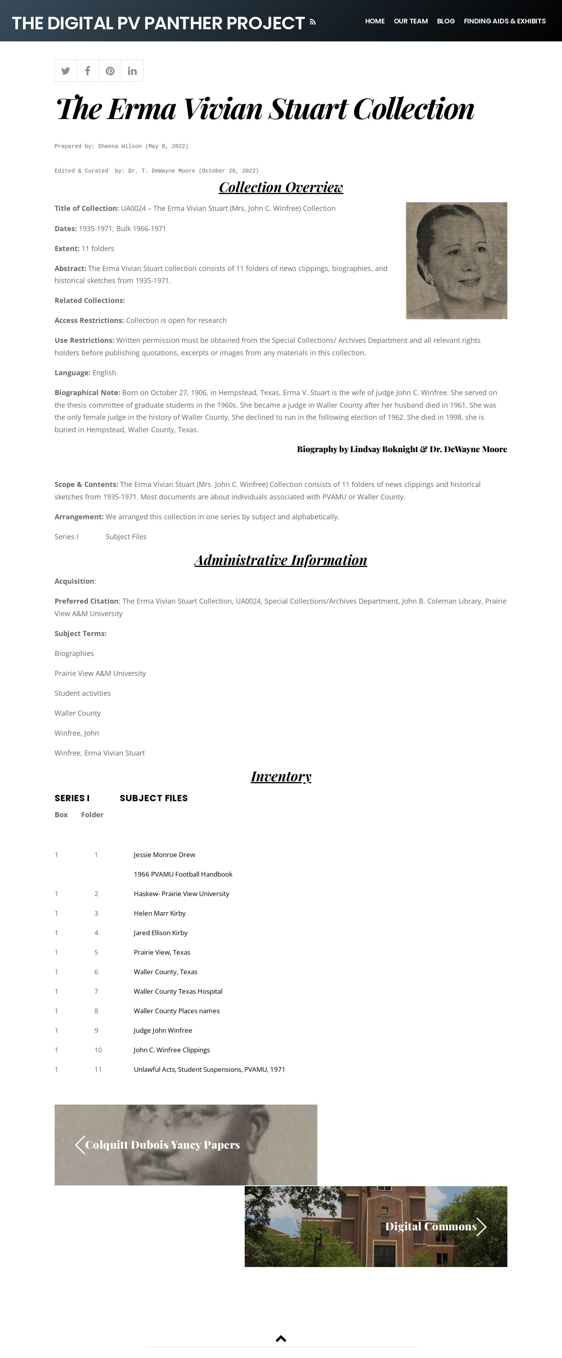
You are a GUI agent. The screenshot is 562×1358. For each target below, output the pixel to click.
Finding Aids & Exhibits (505, 21)
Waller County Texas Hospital (182, 995)
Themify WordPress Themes (311, 1335)
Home (375, 21)
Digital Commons (430, 1150)
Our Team (411, 21)
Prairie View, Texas (165, 955)
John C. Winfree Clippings (175, 1054)
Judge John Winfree (165, 1034)
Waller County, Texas (168, 975)
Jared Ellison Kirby (163, 935)
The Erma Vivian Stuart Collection (265, 108)
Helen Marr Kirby (161, 915)
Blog (446, 21)
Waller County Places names (180, 1014)
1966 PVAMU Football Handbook (187, 875)
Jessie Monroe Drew (166, 855)
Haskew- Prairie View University (185, 895)
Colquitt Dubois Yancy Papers (163, 1150)
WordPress (260, 1335)
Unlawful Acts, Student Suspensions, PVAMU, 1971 (216, 1074)
